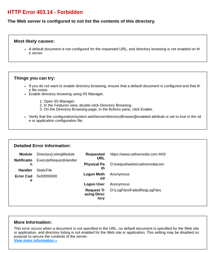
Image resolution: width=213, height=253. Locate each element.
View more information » (35, 240)
